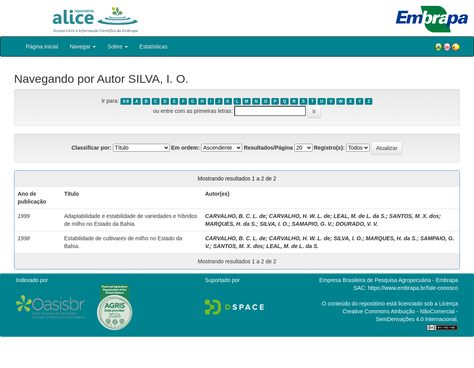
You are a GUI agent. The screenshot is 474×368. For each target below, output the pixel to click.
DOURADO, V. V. (357, 224)
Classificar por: (91, 148)
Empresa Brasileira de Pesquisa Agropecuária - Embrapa (388, 280)
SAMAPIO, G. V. (312, 224)
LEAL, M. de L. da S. (360, 216)
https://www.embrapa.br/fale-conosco (413, 288)
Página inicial (42, 46)
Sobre (117, 46)
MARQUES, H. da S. (230, 224)
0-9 (126, 101)
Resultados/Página (268, 148)
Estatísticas (154, 46)
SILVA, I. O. (274, 224)
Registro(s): (329, 148)
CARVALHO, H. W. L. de (299, 216)
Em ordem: (185, 148)
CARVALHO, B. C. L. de (235, 216)
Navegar (83, 46)
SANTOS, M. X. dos (414, 216)
